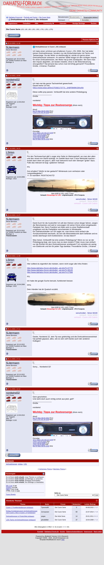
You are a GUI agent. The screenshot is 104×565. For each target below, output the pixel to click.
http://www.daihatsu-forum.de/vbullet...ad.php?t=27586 (50, 272)
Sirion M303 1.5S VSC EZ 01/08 (43, 133)
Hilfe (36, 23)
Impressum (88, 531)
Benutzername (63, 17)
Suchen (93, 23)
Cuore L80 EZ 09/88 (39, 136)
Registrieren (12, 23)
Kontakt (40, 531)
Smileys (9, 487)
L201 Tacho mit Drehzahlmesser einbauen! (21, 520)
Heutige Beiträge (79, 23)
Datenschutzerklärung (74, 531)
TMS (62, 539)
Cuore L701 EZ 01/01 (39, 134)
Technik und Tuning (30, 17)
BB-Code (9, 486)
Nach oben (98, 531)
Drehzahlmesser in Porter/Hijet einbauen (20, 516)
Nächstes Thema (59, 469)
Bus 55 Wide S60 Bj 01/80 (41, 139)
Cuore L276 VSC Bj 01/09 (41, 112)
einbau (20, 464)
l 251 (25, 464)
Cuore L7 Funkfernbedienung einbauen (19, 507)
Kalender (63, 23)
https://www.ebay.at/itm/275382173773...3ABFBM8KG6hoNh (58, 88)
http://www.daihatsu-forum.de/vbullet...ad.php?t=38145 (50, 270)
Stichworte (10, 461)
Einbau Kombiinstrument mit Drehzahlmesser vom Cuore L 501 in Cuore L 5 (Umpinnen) (21, 512)
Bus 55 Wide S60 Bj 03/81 (41, 111)
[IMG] (8, 489)
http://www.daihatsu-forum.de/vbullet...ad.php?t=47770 (50, 268)
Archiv (62, 531)
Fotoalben (26, 23)
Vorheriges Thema (45, 469)
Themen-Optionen (89, 40)
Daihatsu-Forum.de (15, 17)
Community (48, 23)
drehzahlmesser (11, 464)
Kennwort (61, 20)
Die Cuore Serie (44, 17)
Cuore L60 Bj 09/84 (39, 137)
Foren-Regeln (11, 494)
